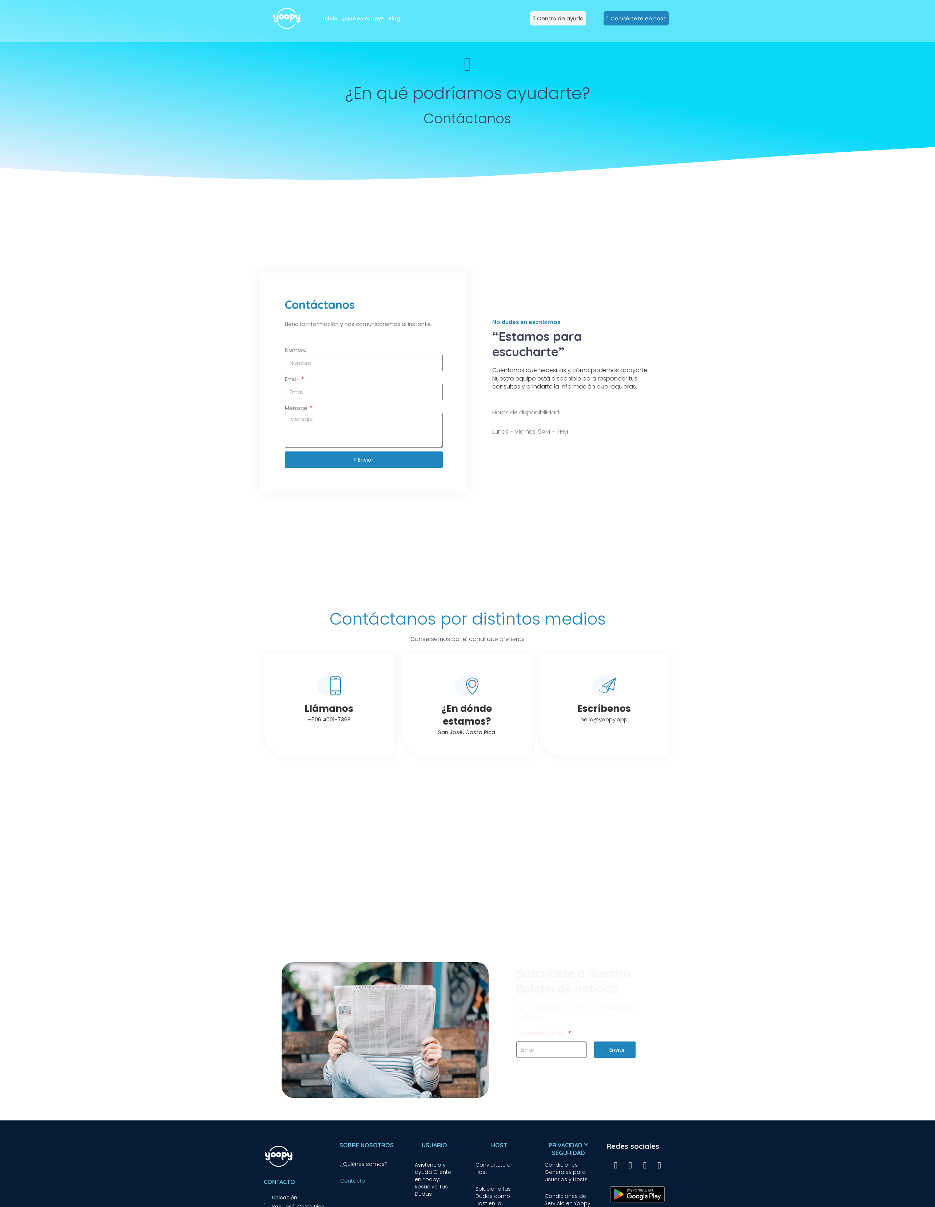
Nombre (296, 350)
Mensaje (297, 408)
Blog (394, 18)
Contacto (352, 1180)
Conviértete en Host (495, 1168)
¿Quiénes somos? (363, 1164)
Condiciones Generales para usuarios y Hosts (566, 1172)
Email (292, 379)
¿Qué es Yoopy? (363, 18)
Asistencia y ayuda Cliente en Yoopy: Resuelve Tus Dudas (433, 1179)
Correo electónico (541, 1033)
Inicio (330, 18)
